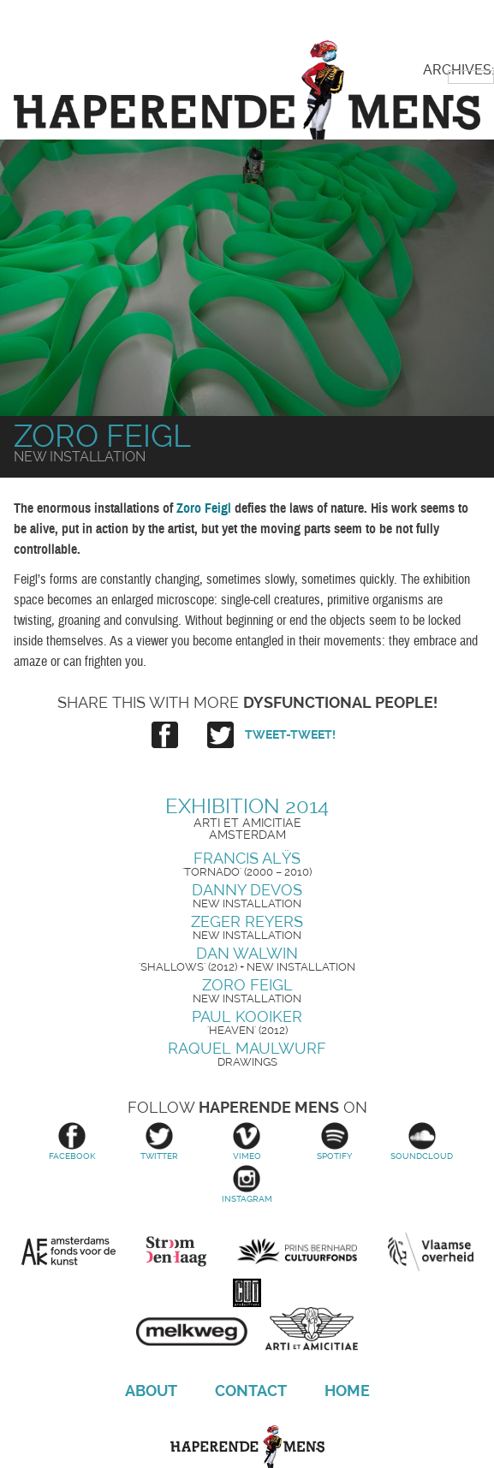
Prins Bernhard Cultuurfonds (297, 1251)
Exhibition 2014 (247, 806)
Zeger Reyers (247, 921)
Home (347, 1391)
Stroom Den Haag (176, 1251)
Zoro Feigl (247, 985)
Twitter (159, 1141)
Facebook (72, 1141)
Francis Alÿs (247, 858)
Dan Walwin (247, 953)
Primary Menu (451, 28)
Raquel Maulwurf (247, 1048)
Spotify (335, 1141)
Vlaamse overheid (430, 1251)
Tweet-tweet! (290, 734)
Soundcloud (422, 1141)
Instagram (247, 1184)
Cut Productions (247, 1290)
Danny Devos (247, 890)
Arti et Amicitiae (312, 1332)
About (151, 1391)
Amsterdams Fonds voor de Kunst (68, 1251)
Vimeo (247, 1141)
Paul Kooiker (247, 1016)
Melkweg (191, 1326)
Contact (251, 1391)
